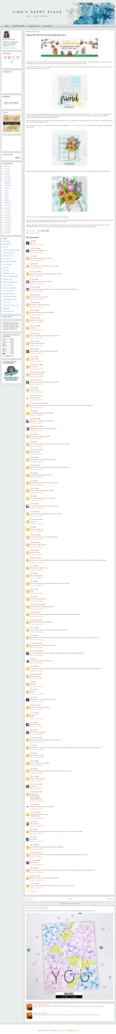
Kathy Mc (32, 868)
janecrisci (32, 761)
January (6, 205)
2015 (6, 217)
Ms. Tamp (32, 565)
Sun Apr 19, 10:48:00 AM (36, 678)
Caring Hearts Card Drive (10, 250)
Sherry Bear (33, 294)
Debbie (32, 496)
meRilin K (32, 349)
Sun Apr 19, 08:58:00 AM (36, 655)
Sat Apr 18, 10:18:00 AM (36, 268)
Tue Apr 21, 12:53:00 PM (36, 864)
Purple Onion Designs (9, 282)
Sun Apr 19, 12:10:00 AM (36, 547)
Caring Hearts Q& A (34, 26)
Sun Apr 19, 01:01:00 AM (36, 562)
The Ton (5, 302)
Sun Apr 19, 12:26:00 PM (36, 701)
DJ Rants (32, 279)
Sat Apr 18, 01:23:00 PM (36, 353)
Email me (11, 46)
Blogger (76, 1030)
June (5, 193)
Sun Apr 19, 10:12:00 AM (36, 670)
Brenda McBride (34, 620)
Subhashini (33, 333)
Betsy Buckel (33, 318)
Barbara (32, 581)
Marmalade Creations (36, 372)
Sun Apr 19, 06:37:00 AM (36, 601)
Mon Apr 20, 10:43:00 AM (36, 808)
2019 (6, 208)
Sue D (31, 256)
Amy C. (32, 480)
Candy (32, 753)
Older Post (110, 899)
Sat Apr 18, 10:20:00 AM (36, 276)
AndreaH (32, 635)
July (5, 190)
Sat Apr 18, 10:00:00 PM (36, 492)
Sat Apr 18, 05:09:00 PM (36, 446)
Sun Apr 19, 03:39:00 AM (36, 593)
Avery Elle (5, 244)
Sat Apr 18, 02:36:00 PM (36, 392)
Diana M (32, 768)
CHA (4, 247)
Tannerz (32, 722)
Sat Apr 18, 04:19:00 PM (36, 423)
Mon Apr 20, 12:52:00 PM (36, 841)
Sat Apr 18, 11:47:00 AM (36, 338)
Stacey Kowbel (34, 271)
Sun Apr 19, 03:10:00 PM (36, 734)
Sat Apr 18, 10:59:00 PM (36, 508)
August (6, 188)
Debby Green (33, 325)
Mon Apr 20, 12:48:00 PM (36, 833)
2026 (6, 166)
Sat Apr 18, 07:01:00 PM (36, 461)
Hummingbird (34, 542)
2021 (6, 178)
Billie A (32, 730)
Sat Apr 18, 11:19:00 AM (36, 307)
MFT (4, 270)
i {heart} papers (7, 311)
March (6, 200)
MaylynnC (32, 776)
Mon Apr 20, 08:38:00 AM (36, 788)
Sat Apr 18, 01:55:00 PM (36, 376)
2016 (6, 215)
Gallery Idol (6, 256)
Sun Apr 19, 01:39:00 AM (36, 578)
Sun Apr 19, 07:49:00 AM (36, 608)
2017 (6, 213)
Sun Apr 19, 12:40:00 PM (36, 709)
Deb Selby (33, 844)
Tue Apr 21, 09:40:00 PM (36, 880)
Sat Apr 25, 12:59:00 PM (36, 888)
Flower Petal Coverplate (72, 115)
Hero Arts (5, 258)
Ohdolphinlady (34, 852)
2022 (6, 176)
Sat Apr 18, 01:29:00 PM (36, 361)
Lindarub (32, 387)
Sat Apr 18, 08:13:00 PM (36, 469)
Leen (31, 527)
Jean (31, 837)
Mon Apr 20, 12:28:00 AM (36, 780)
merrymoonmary (63, 1030)
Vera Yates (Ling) (10, 39)
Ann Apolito (33, 511)
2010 (6, 230)
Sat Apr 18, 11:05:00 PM (36, 516)
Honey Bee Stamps (35, 233)
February (7, 202)
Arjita (31, 240)
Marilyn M (32, 310)
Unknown (32, 457)
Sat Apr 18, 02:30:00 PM (36, 384)
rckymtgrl (32, 550)
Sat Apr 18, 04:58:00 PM (36, 438)
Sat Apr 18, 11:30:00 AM (36, 322)
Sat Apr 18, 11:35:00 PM (36, 523)
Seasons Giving (7, 285)
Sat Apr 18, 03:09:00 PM (36, 407)
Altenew (5, 241)
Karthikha (32, 804)
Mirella (32, 697)
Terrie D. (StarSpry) (35, 651)
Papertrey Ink (6, 279)
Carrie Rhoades (34, 380)
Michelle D (33, 341)
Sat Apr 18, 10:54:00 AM (36, 291)
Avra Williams (34, 248)
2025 (6, 169)
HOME (6, 26)
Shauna (32, 411)
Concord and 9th (7, 253)
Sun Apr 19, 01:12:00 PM (36, 718)
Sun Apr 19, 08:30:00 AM (36, 639)
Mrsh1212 (32, 666)
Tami (31, 681)
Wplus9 (5, 308)
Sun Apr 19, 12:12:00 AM (36, 554)
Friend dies (46, 122)
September (7, 185)
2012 (6, 225)
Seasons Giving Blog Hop (40, 1013)
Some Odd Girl (7, 290)
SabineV (32, 263)
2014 (6, 220)
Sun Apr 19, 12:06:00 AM (36, 531)
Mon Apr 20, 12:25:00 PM (36, 826)
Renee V (32, 356)
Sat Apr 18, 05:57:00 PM (36, 454)
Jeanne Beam (34, 812)
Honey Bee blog (45, 66)
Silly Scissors (34, 534)
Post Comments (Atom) (73, 903)
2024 (6, 171)
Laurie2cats (33, 302)
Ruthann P (33, 883)
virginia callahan (34, 519)
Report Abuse (7, 317)
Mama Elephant (7, 273)
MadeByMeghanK (35, 426)
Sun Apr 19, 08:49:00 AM (36, 647)
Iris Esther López (34, 364)
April (5, 197)
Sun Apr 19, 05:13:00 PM (36, 757)
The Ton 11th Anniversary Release (37, 908)
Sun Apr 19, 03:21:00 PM (36, 742)
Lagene (32, 821)
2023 (6, 173)
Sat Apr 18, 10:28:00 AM (36, 283)
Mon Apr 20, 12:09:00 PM (36, 818)
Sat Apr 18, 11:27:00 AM (36, 314)
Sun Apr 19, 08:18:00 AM (36, 632)
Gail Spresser (34, 705)
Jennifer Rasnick (34, 449)
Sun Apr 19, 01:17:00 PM (36, 726)
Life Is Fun (33, 713)
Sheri (31, 658)
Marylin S (32, 589)
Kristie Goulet (34, 860)
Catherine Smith (34, 737)
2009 (6, 232)
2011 (6, 227)
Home (70, 899)
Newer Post (29, 899)
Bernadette (33, 465)
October (6, 183)
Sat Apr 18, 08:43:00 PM (36, 477)
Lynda (31, 441)
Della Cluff (33, 488)
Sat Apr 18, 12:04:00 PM (36, 345)
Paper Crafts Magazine (9, 276)
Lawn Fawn (6, 264)
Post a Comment (32, 891)
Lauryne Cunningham (36, 604)
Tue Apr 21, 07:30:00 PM (36, 872)
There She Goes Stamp (9, 305)
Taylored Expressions (9, 299)
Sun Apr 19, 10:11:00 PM (36, 773)
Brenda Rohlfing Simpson (37, 403)
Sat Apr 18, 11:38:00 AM (36, 330)
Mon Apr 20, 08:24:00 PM (36, 849)
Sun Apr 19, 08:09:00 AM (36, 624)
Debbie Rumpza (34, 643)
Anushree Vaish (34, 784)
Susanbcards (33, 287)
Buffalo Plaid (84, 125)
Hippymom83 (33, 875)
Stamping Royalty (8, 293)
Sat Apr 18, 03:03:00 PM (36, 399)
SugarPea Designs (8, 296)
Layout (5, 267)
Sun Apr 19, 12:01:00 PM (36, 686)
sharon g (32, 434)
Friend (27, 122)
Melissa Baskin (34, 674)
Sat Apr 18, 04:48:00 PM (36, 430)
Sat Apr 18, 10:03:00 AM (36, 260)
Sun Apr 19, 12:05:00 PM (36, 694)
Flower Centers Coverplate (95, 114)
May (5, 195)
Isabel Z (32, 596)
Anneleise (32, 503)
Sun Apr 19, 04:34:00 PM (36, 749)
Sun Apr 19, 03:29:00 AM (36, 585)
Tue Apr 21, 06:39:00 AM (36, 857)
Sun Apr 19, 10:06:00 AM (36, 663)
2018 (6, 210)
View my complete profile (10, 48)
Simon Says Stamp (8, 288)
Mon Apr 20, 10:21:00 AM (36, 801)
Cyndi (31, 745)
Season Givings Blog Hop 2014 (41, 1004)
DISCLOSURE (47, 26)
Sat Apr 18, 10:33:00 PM (36, 500)
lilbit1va (32, 573)
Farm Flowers (72, 125)
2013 (6, 222)
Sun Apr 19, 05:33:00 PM (36, 765)
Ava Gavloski (33, 418)
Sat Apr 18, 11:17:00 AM (36, 299)
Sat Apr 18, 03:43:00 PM (36, 415)
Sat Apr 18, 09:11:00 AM (36, 245)
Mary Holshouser (34, 791)
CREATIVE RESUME (18, 26)
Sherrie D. (32, 627)
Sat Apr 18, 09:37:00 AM (36, 252)
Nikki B (32, 473)
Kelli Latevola (42, 226)
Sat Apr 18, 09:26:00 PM (36, 485)
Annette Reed (34, 612)
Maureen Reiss (34, 395)
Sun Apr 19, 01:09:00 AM (36, 570)
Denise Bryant (34, 558)
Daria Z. (32, 829)
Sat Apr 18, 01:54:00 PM (36, 368)
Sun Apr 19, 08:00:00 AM (36, 616)
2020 (6, 181)
